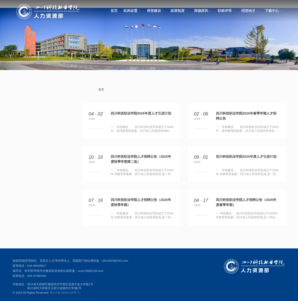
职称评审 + (21, 142)
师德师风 (203, 11)
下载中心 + (21, 160)
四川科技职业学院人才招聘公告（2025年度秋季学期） (141, 198)
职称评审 (226, 11)
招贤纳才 (250, 11)
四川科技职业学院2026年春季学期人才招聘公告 (246, 112)
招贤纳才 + (21, 151)
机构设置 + (21, 107)
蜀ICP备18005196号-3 (64, 288)
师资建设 (156, 11)
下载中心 (274, 11)
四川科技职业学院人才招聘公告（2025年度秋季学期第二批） (141, 155)
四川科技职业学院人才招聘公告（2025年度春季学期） (246, 198)
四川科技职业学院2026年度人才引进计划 (141, 109)
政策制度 (179, 11)
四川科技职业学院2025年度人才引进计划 (246, 153)
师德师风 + (21, 134)
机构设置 (132, 11)
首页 (114, 11)
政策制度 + (21, 125)
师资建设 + (21, 116)
